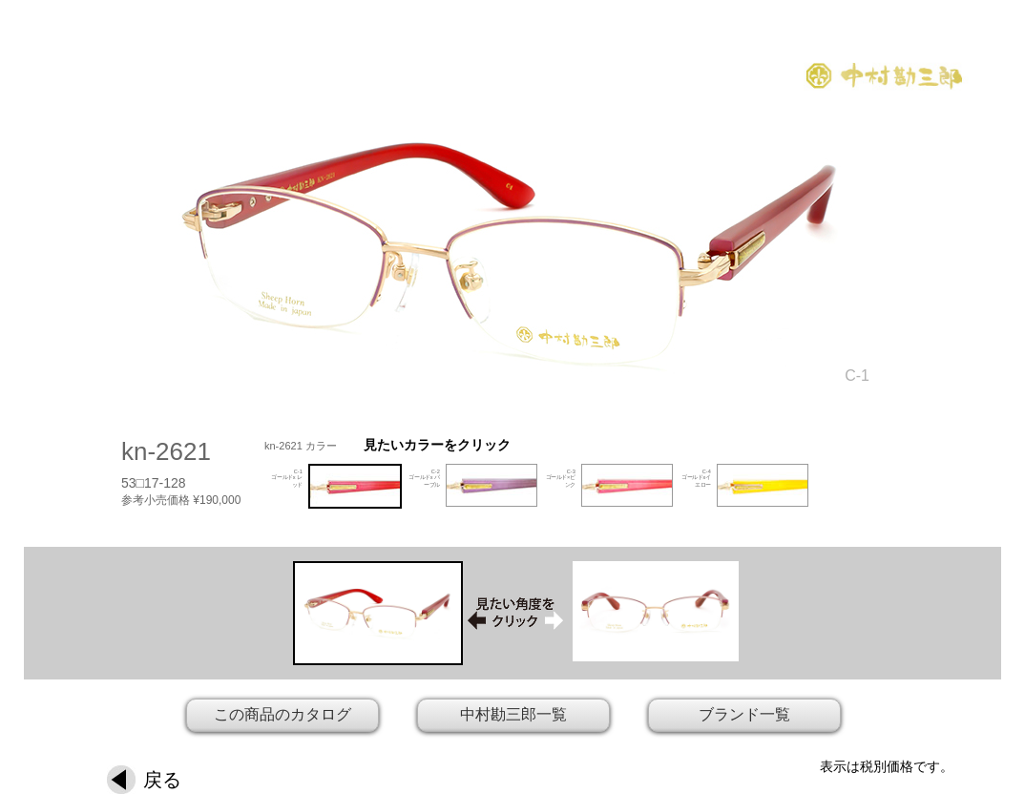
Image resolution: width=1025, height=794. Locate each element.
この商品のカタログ (282, 714)
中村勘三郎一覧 (513, 714)
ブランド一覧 (744, 714)
